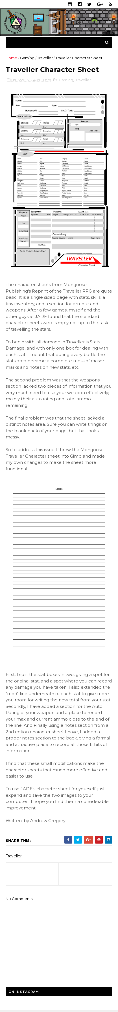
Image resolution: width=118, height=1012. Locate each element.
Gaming (27, 58)
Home (11, 58)
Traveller (45, 58)
